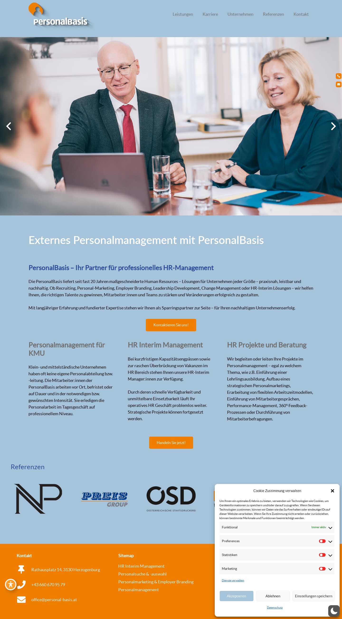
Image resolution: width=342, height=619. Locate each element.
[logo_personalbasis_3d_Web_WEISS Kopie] (61, 16)
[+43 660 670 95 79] (24, 584)
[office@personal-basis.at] (24, 599)
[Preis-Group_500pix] (105, 499)
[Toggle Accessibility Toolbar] (10, 584)
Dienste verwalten (233, 580)
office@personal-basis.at (54, 599)
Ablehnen (273, 596)
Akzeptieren (236, 596)
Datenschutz (275, 607)
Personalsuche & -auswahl (142, 573)
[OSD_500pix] (171, 499)
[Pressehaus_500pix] (38, 499)
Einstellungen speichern (313, 596)
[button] (332, 490)
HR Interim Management (141, 566)
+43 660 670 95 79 (48, 584)
